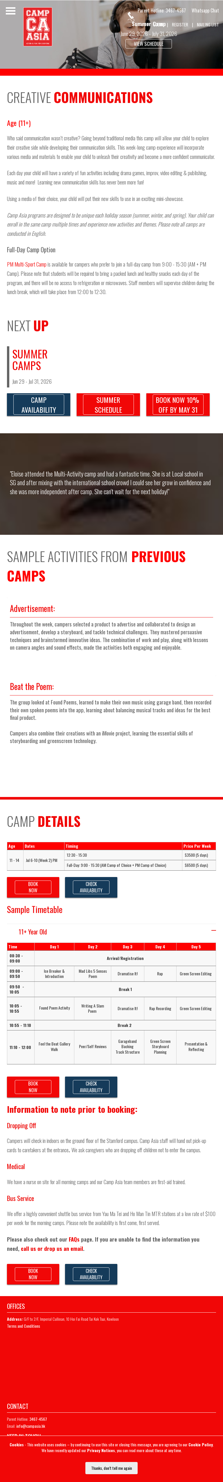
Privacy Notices (101, 1450)
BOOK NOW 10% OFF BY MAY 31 (178, 404)
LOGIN (158, 24)
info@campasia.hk (30, 1426)
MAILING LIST (208, 24)
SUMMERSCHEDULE (108, 404)
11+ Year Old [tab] (117, 931)
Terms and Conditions (23, 1326)
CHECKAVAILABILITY (91, 887)
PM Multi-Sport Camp (27, 264)
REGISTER (180, 24)
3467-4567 (176, 10)
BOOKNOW (33, 887)
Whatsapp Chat (205, 10)
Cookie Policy (200, 1444)
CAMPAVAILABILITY (38, 404)
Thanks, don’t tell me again (111, 1468)
